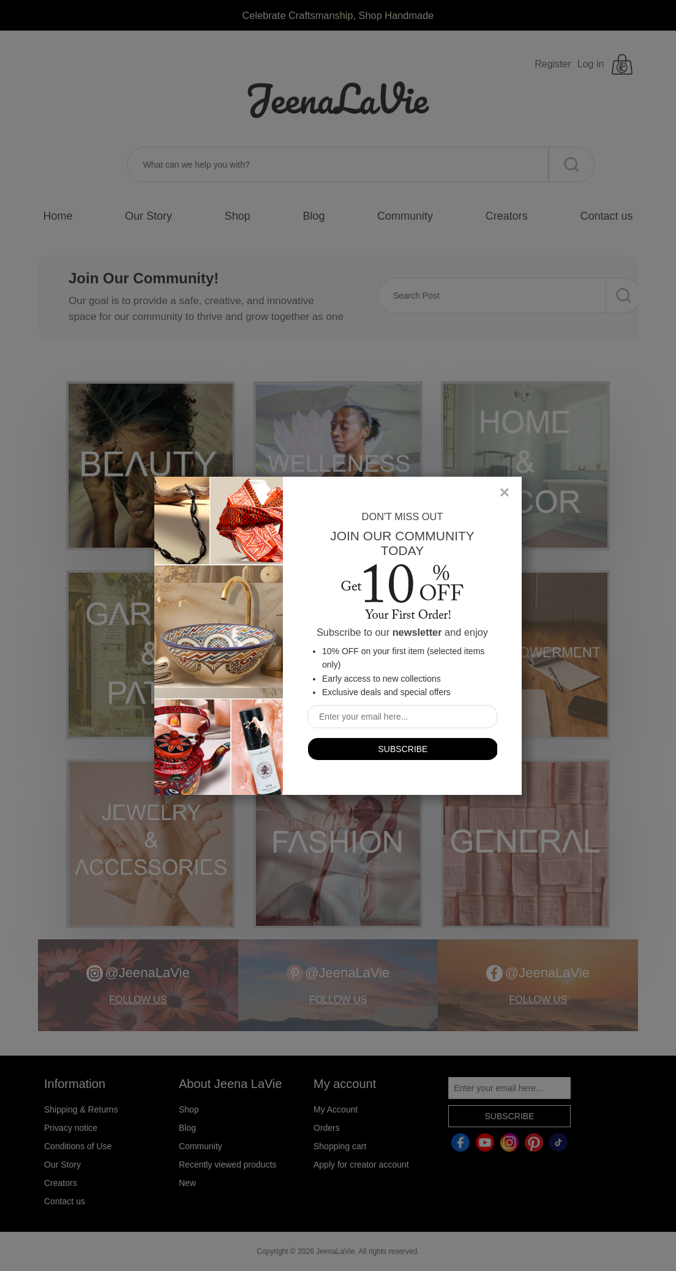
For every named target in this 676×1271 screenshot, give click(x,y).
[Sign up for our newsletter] (402, 716)
